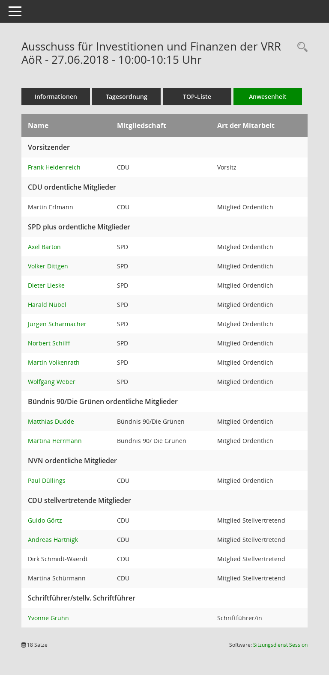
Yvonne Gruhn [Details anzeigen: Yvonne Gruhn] (48, 618)
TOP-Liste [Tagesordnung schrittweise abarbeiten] (197, 96)
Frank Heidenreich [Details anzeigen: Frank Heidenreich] (54, 167)
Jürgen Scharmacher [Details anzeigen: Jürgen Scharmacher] (57, 324)
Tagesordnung (126, 96)
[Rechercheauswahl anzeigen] (300, 47)
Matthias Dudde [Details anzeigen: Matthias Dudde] (51, 421)
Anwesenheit (268, 96)
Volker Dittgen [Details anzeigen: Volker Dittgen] (48, 266)
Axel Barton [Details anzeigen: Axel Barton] (44, 247)
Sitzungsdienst (280, 644)
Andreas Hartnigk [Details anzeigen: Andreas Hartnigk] (53, 539)
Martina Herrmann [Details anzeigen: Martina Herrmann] (55, 441)
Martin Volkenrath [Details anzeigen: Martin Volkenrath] (54, 362)
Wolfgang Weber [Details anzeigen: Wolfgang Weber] (51, 382)
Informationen (56, 96)
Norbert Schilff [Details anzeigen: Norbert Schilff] (49, 343)
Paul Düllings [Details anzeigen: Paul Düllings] (47, 480)
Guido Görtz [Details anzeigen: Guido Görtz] (45, 520)
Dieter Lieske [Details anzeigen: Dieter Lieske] (46, 285)
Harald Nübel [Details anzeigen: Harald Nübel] (47, 304)
